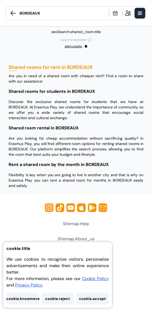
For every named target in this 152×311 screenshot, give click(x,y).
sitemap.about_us (76, 239)
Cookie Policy (95, 278)
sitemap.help (76, 224)
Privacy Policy (28, 285)
